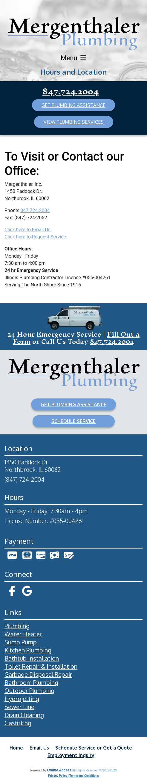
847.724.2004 (70, 91)
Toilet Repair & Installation (40, 666)
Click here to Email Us (27, 229)
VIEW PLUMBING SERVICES (74, 122)
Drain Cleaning (24, 715)
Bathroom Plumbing (31, 682)
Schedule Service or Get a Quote (93, 748)
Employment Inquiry (71, 755)
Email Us (39, 748)
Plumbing (17, 626)
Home (16, 748)
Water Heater (23, 634)
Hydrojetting (21, 699)
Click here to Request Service (35, 237)
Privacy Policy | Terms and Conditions (73, 775)
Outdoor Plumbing (29, 690)
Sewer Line (19, 707)
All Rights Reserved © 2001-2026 (94, 770)
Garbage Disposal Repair (38, 674)
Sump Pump (20, 642)
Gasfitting (17, 723)
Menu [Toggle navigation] (73, 58)
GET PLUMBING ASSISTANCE (73, 105)
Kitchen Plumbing (27, 650)
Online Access (59, 770)
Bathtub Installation (31, 658)
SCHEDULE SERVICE (73, 421)
